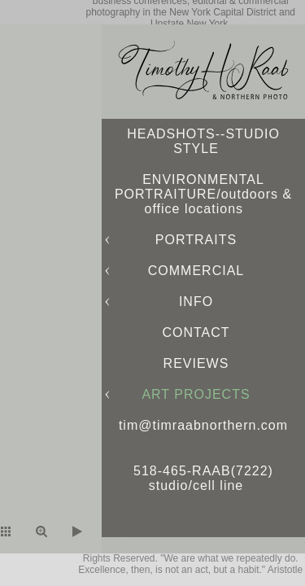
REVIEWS (196, 363)
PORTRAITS (196, 240)
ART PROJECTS (196, 394)
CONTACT (195, 332)
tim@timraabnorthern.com (203, 425)
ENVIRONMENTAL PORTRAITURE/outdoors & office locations (203, 194)
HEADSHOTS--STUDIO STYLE (203, 141)
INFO (196, 301)
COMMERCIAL (196, 271)
